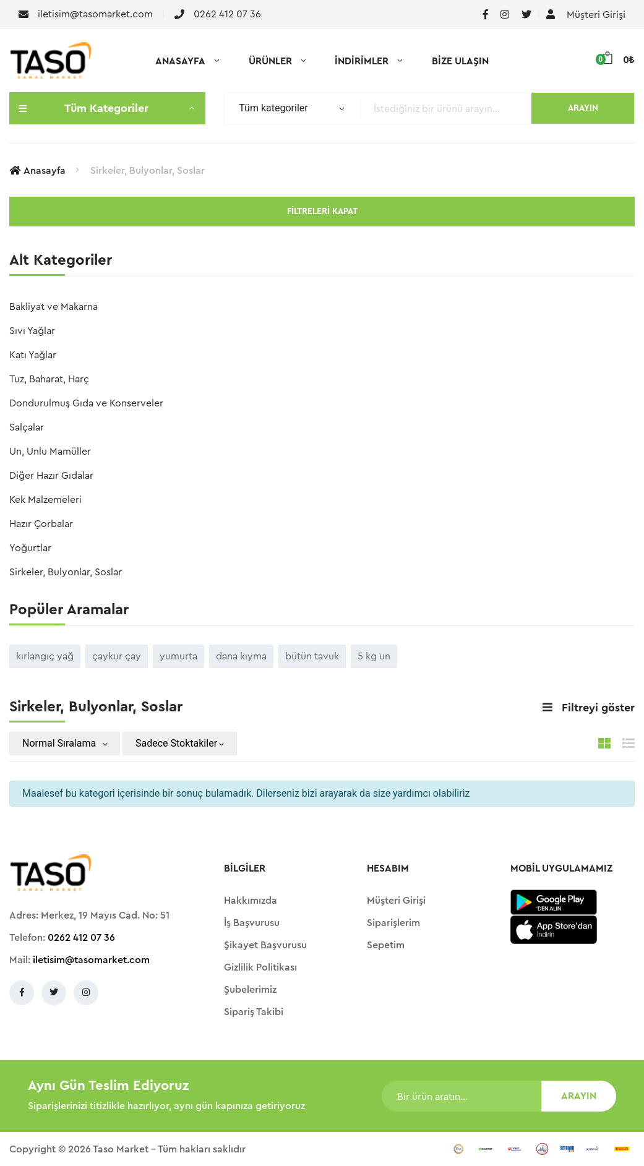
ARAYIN (583, 108)
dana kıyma (241, 656)
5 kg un (374, 656)
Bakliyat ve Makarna (53, 307)
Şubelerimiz (250, 990)
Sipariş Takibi (253, 1012)
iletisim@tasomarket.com (91, 960)
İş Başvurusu (252, 923)
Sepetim (386, 945)
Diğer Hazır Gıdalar (51, 476)
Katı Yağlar (32, 355)
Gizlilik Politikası (260, 967)
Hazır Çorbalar (41, 524)
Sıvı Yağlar (32, 331)
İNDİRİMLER (362, 61)
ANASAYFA (180, 61)
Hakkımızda (250, 901)
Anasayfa (37, 170)
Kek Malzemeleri (45, 500)
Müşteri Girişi (585, 14)
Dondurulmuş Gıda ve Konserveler (86, 403)
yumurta (178, 656)
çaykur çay (116, 656)
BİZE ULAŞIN (460, 61)
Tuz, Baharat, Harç (49, 379)
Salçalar (26, 427)
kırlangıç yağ (45, 656)
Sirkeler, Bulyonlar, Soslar (147, 171)
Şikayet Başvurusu (265, 945)
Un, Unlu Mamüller (50, 452)
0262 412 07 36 (81, 938)
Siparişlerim (393, 923)
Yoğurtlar (30, 548)
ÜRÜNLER (270, 61)
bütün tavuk (312, 656)
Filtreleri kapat (322, 211)
